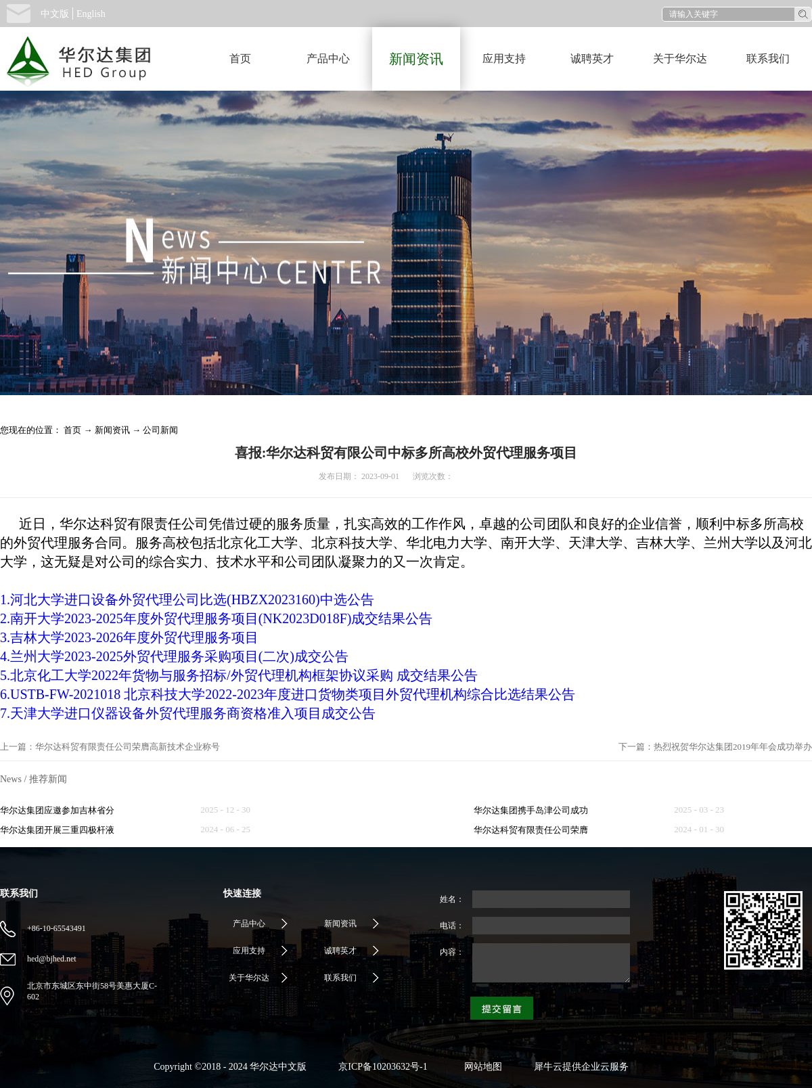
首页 (240, 58)
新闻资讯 (112, 430)
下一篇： (715, 747)
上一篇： (110, 747)
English (91, 14)
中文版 (55, 14)
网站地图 (480, 1067)
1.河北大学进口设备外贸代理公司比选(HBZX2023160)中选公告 (187, 599)
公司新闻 (160, 430)
